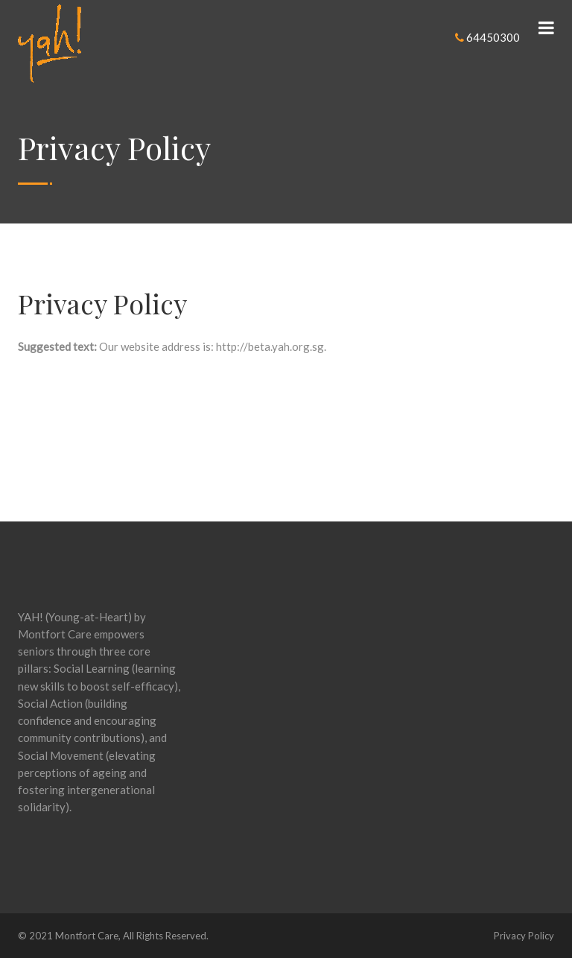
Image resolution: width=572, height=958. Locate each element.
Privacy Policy (524, 936)
